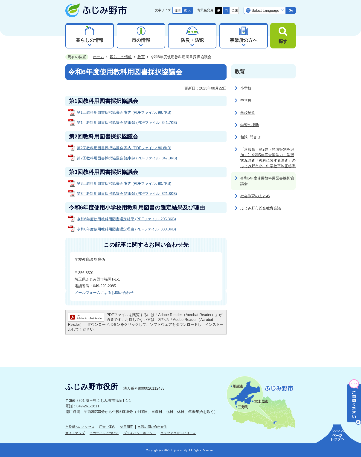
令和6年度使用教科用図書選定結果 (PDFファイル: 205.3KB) (126, 219)
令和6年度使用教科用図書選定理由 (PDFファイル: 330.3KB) (126, 229)
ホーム (98, 57)
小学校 (245, 88)
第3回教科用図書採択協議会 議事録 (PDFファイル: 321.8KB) (127, 194)
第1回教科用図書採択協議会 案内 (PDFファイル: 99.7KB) (124, 112)
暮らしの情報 (121, 57)
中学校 (245, 100)
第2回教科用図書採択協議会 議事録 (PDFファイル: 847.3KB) (127, 158)
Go (290, 10)
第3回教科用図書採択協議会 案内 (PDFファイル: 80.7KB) (124, 183)
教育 (141, 57)
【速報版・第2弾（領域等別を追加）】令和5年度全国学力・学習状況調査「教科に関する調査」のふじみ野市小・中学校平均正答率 (268, 157)
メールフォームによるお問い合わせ (104, 293)
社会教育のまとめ (255, 196)
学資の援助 (249, 125)
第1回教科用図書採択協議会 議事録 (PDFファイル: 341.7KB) (127, 123)
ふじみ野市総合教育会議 (260, 208)
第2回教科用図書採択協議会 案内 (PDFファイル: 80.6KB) (124, 148)
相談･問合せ (250, 137)
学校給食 (247, 113)
